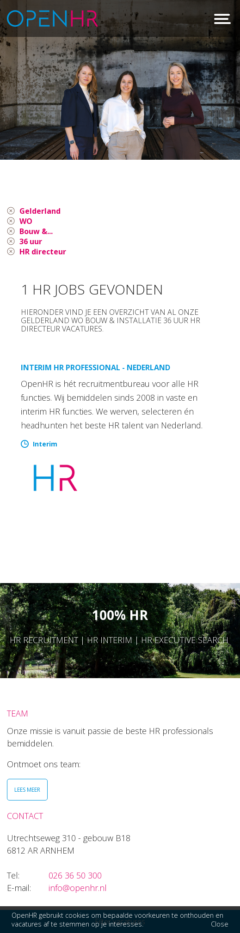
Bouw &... (36, 231)
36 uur (30, 241)
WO (25, 221)
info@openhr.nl (78, 887)
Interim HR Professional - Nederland (95, 367)
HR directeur (42, 252)
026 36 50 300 (75, 875)
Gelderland (40, 211)
